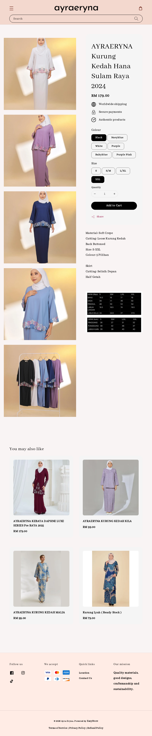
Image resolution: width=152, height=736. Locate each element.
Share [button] (97, 217)
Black (98, 137)
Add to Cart (114, 205)
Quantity (96, 187)
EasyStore (92, 721)
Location (84, 673)
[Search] (136, 18)
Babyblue (101, 154)
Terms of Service (58, 728)
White (99, 146)
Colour (96, 130)
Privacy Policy (77, 728)
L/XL (123, 170)
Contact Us (85, 678)
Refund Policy (95, 728)
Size (94, 163)
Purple (116, 146)
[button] (11, 8)
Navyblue (117, 137)
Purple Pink (124, 154)
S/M (108, 170)
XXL (97, 179)
